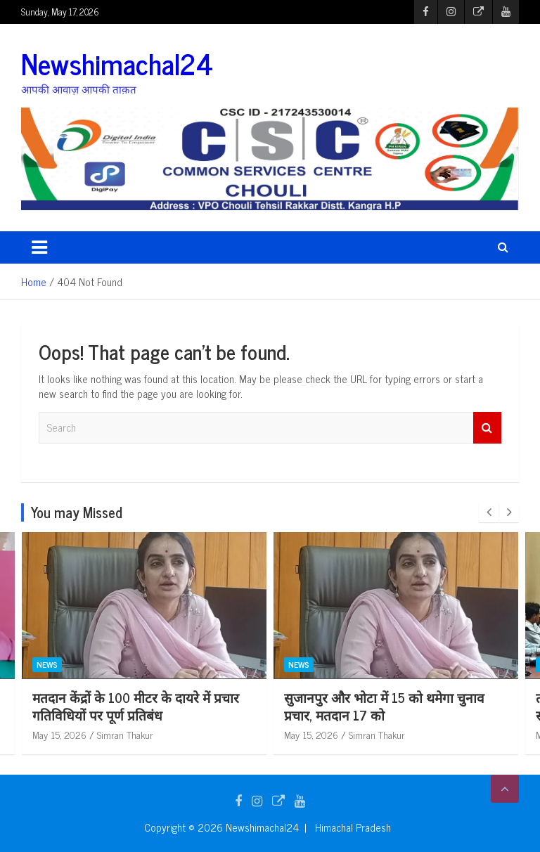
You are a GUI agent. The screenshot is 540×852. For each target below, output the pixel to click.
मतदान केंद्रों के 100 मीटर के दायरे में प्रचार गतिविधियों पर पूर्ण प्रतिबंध (387, 705)
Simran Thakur (125, 734)
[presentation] (489, 512)
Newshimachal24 (117, 63)
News (47, 664)
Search (487, 428)
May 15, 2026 (59, 734)
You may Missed (76, 512)
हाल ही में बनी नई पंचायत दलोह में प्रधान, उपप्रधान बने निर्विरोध (131, 705)
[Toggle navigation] (39, 247)
